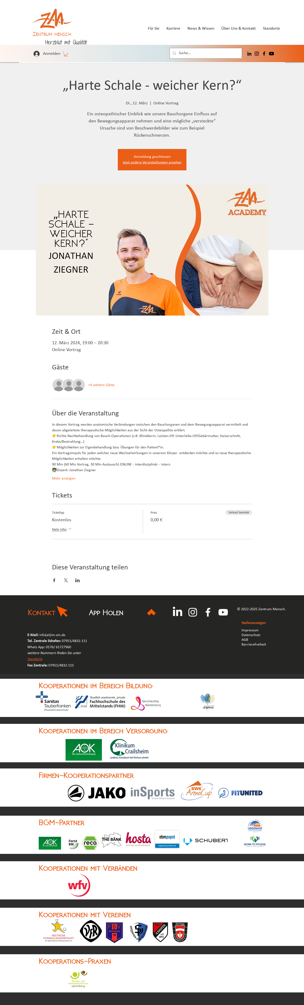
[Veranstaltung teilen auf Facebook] (54, 580)
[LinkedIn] (249, 53)
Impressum (250, 630)
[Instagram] (257, 53)
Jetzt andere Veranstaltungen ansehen (152, 162)
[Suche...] (205, 53)
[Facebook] (264, 53)
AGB (245, 640)
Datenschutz (251, 635)
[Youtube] (271, 53)
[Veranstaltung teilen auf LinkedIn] (77, 580)
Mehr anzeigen (63, 478)
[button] (66, 54)
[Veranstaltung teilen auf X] (66, 580)
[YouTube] (223, 612)
